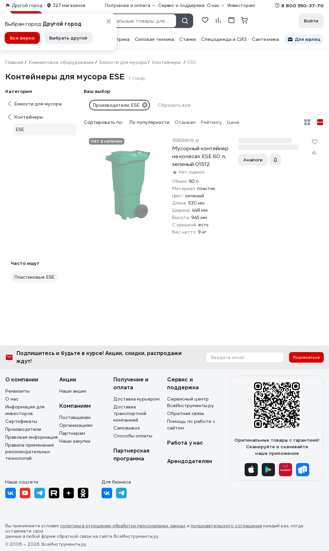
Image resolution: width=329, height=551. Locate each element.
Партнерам (72, 433)
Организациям (76, 425)
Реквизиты (17, 391)
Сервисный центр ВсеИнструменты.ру (190, 402)
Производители (23, 429)
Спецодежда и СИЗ (224, 39)
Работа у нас (185, 442)
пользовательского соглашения (226, 526)
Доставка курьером (136, 399)
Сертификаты (21, 421)
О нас (11, 399)
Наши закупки (74, 441)
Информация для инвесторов (25, 410)
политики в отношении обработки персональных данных (123, 526)
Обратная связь (185, 413)
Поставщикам (75, 417)
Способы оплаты (133, 436)
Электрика (117, 39)
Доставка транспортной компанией (129, 413)
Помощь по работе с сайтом (191, 424)
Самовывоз (126, 428)
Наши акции (72, 391)
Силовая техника (154, 39)
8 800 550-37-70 (302, 6)
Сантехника (265, 39)
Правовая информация (31, 437)
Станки (187, 39)
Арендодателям (189, 461)
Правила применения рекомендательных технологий (29, 451)
